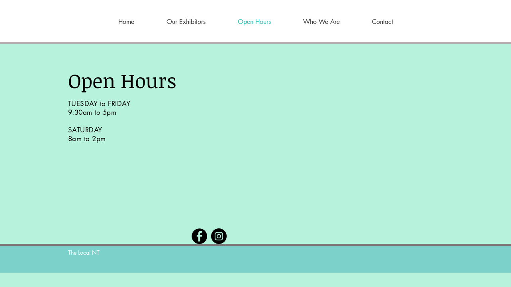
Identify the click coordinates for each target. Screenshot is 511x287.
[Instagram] (219, 236)
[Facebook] (199, 236)
